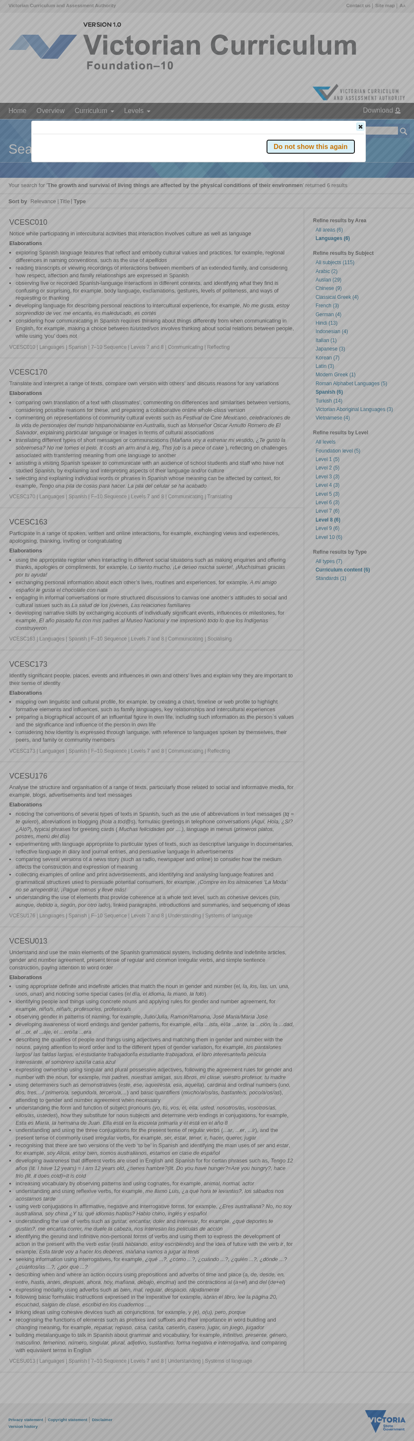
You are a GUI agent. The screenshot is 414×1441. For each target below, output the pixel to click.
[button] (360, 126)
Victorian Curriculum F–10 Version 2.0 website (129, 174)
